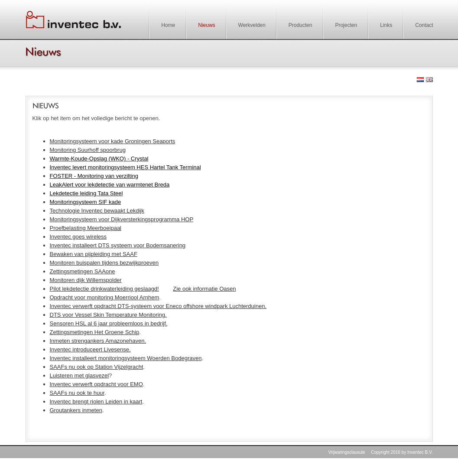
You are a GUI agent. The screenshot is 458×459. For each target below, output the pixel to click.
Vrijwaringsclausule (346, 452)
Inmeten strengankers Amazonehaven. (98, 341)
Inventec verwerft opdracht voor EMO (96, 384)
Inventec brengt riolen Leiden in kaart (96, 401)
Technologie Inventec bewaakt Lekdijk (97, 210)
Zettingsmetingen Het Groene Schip (95, 332)
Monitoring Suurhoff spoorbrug (88, 150)
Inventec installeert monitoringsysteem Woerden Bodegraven (126, 358)
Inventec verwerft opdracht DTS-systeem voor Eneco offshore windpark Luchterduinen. (158, 306)
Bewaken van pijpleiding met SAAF (93, 254)
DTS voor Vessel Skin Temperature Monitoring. (108, 314)
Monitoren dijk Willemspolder (86, 280)
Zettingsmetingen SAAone (82, 271)
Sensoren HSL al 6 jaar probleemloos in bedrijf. (109, 323)
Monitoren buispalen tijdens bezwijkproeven (104, 262)
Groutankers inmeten (76, 410)
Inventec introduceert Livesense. (90, 349)
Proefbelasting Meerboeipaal (86, 228)
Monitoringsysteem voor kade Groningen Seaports (112, 141)
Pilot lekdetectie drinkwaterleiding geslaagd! (104, 288)
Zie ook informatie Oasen (204, 288)
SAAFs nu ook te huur (77, 393)
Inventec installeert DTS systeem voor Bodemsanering (118, 245)
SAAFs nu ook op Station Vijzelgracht (96, 367)
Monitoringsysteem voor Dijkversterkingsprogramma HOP (122, 219)
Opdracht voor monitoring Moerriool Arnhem (104, 297)
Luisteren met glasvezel (79, 375)
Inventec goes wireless (78, 236)
